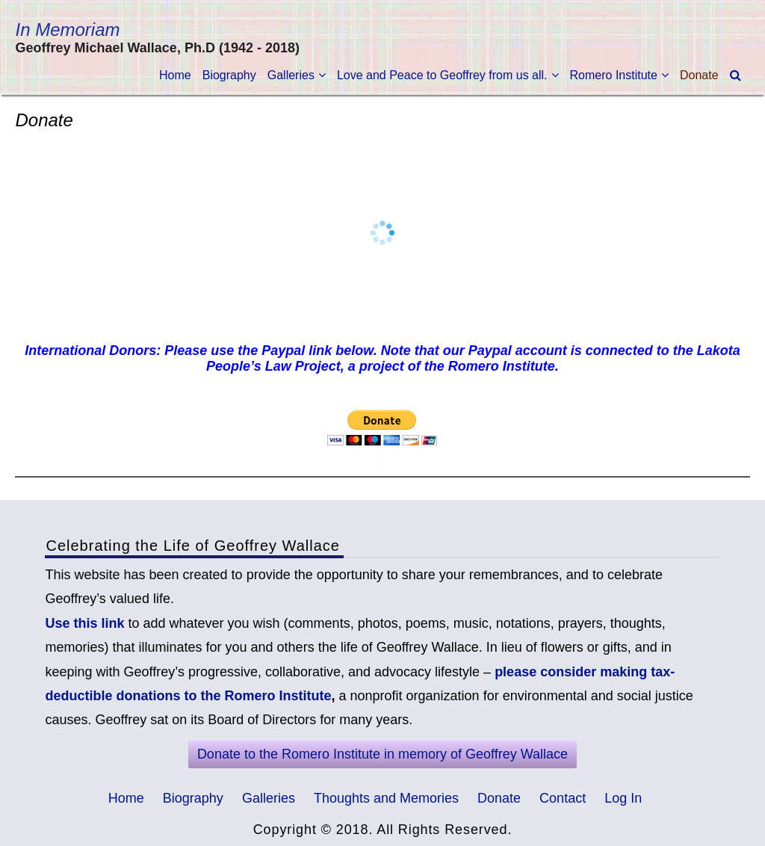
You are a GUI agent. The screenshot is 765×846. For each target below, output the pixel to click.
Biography (229, 75)
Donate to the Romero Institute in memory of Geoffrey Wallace (382, 754)
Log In (623, 798)
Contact (562, 798)
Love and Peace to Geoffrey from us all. (442, 75)
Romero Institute (613, 75)
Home (175, 75)
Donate (699, 75)
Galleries (291, 75)
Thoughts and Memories (386, 798)
